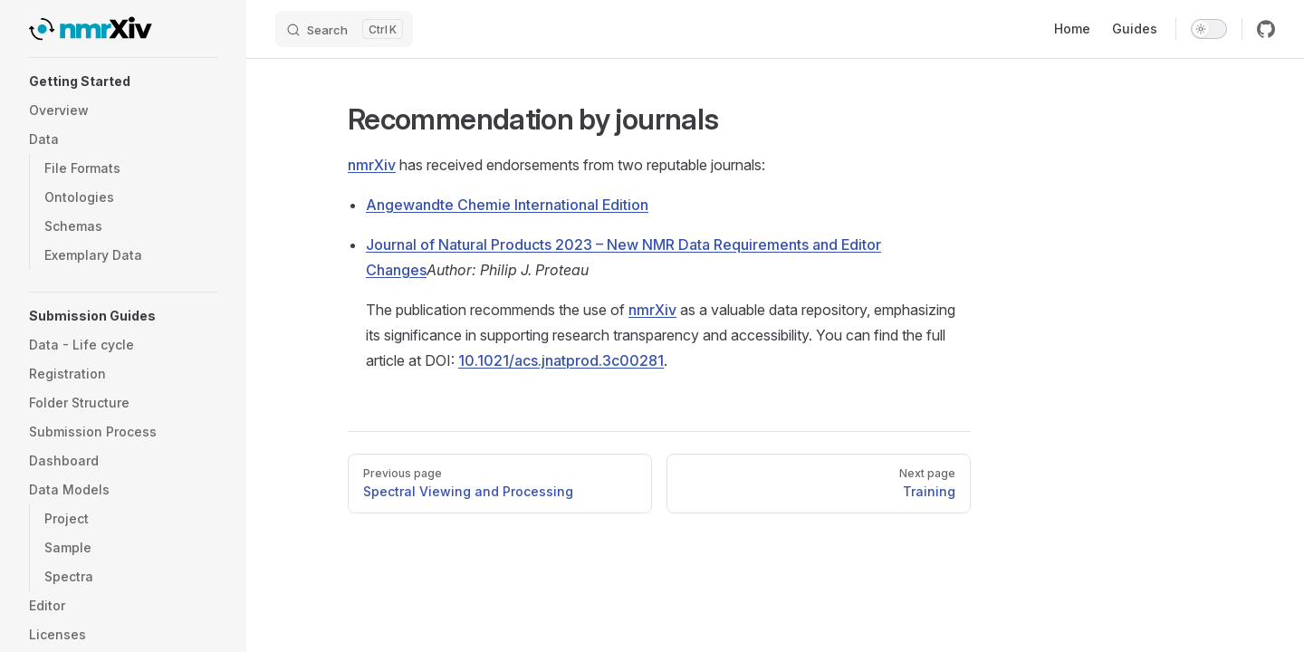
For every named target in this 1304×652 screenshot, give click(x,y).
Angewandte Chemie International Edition (507, 205)
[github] (1266, 29)
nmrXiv (372, 165)
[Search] (344, 29)
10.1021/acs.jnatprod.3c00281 (561, 360)
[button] (123, 81)
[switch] (1209, 29)
